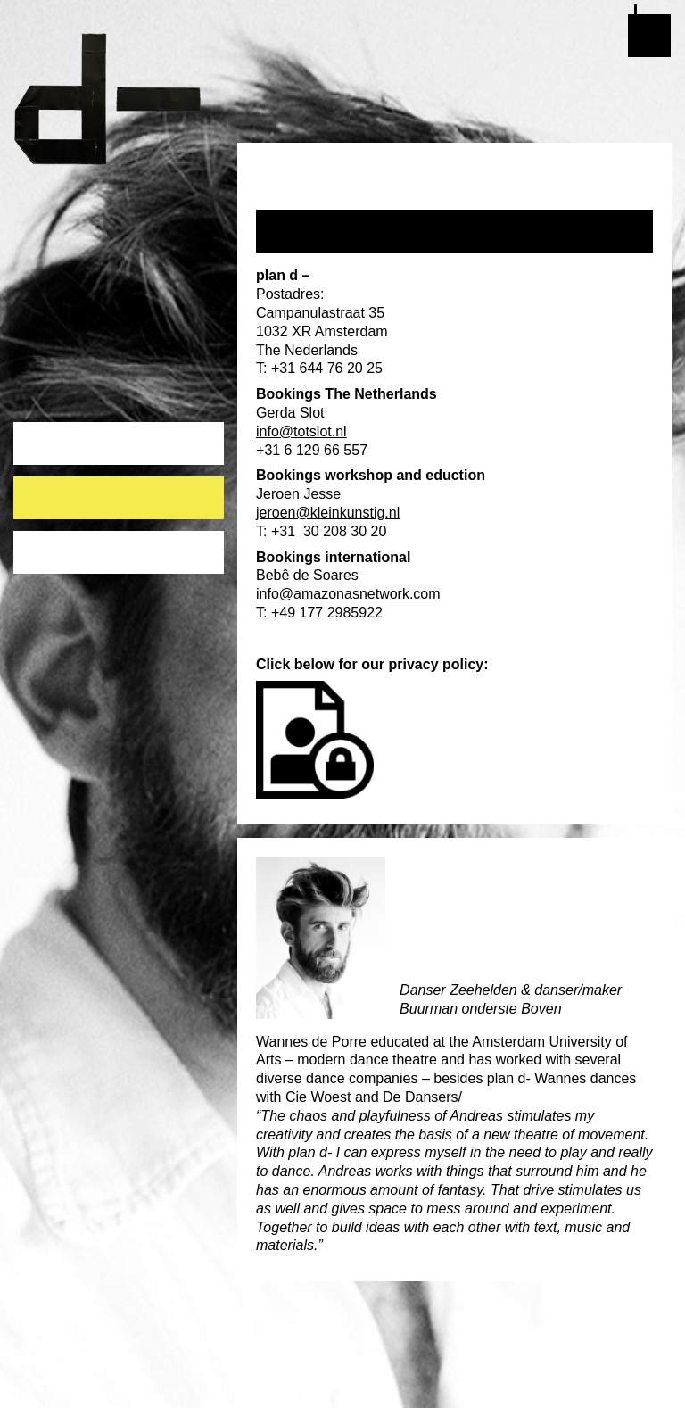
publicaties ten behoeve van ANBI (116, 554)
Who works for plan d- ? (102, 491)
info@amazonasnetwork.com (348, 593)
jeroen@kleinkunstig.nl (328, 512)
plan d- (118, 99)
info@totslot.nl (301, 431)
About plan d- (67, 436)
